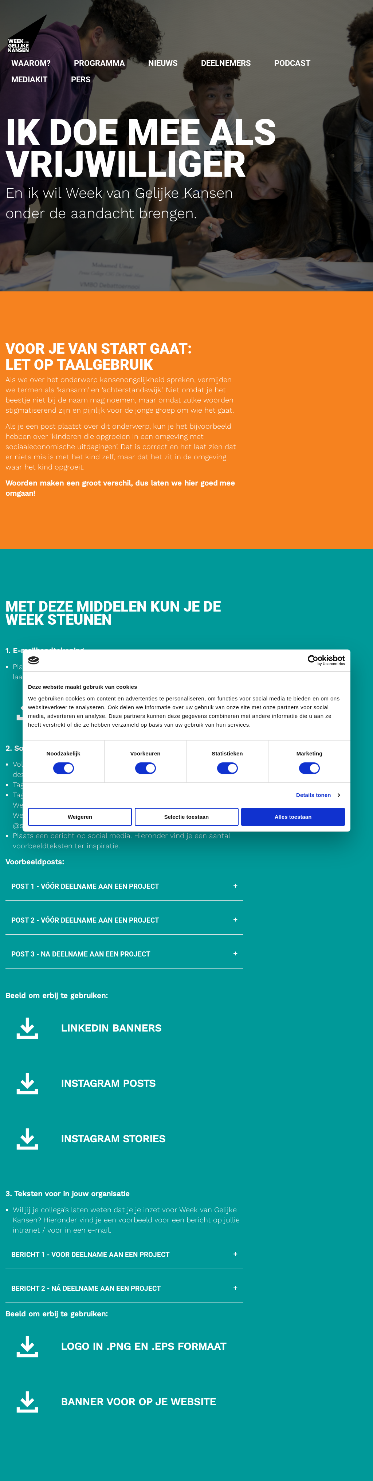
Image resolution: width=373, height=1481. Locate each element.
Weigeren (80, 817)
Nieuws (163, 63)
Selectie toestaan (186, 817)
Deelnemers (226, 63)
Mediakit (29, 79)
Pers (81, 79)
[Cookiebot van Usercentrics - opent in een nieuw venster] (313, 660)
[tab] (124, 887)
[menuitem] (30, 63)
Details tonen (313, 795)
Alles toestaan (293, 817)
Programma (99, 63)
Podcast (292, 63)
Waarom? (31, 63)
